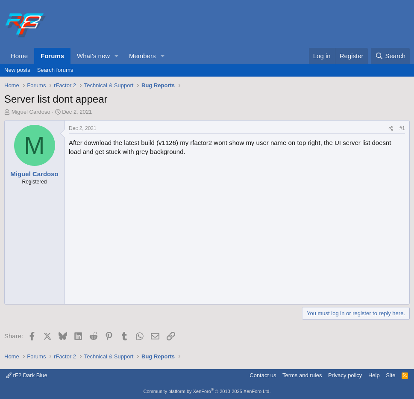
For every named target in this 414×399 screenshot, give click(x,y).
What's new (93, 55)
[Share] (390, 128)
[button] (117, 56)
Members (142, 55)
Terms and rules (302, 375)
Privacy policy (345, 375)
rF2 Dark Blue (26, 375)
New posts (17, 70)
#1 (402, 128)
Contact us (263, 375)
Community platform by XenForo (207, 391)
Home (19, 55)
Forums (52, 55)
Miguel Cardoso (31, 112)
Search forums (55, 70)
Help (374, 375)
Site (390, 375)
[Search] (390, 56)
